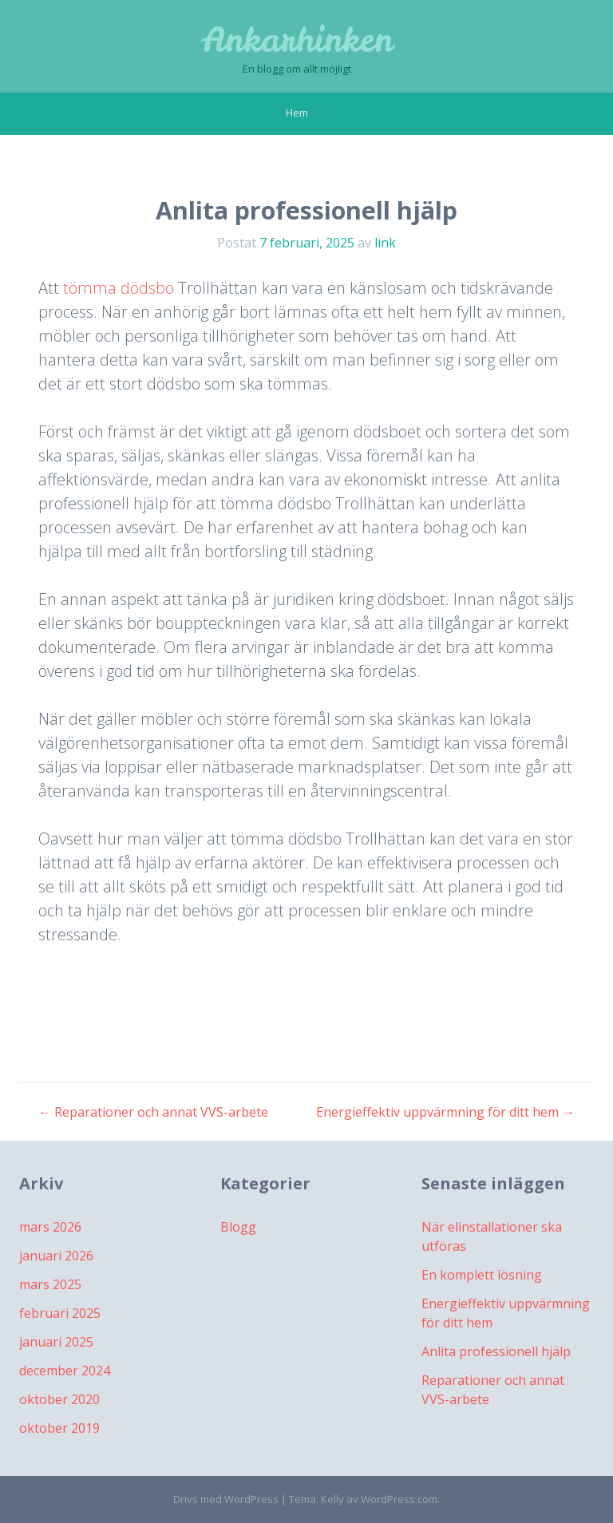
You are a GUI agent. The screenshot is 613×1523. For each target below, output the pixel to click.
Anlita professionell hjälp (496, 1351)
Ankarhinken (297, 40)
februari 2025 (60, 1313)
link (385, 242)
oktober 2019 (59, 1428)
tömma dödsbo (118, 288)
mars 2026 (50, 1227)
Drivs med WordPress (226, 1499)
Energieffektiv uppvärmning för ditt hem (445, 1112)
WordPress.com (399, 1499)
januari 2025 (56, 1342)
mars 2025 (50, 1284)
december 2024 (64, 1370)
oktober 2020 (59, 1399)
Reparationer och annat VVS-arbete (153, 1112)
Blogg (238, 1227)
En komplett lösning (481, 1275)
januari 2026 (56, 1255)
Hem (297, 112)
